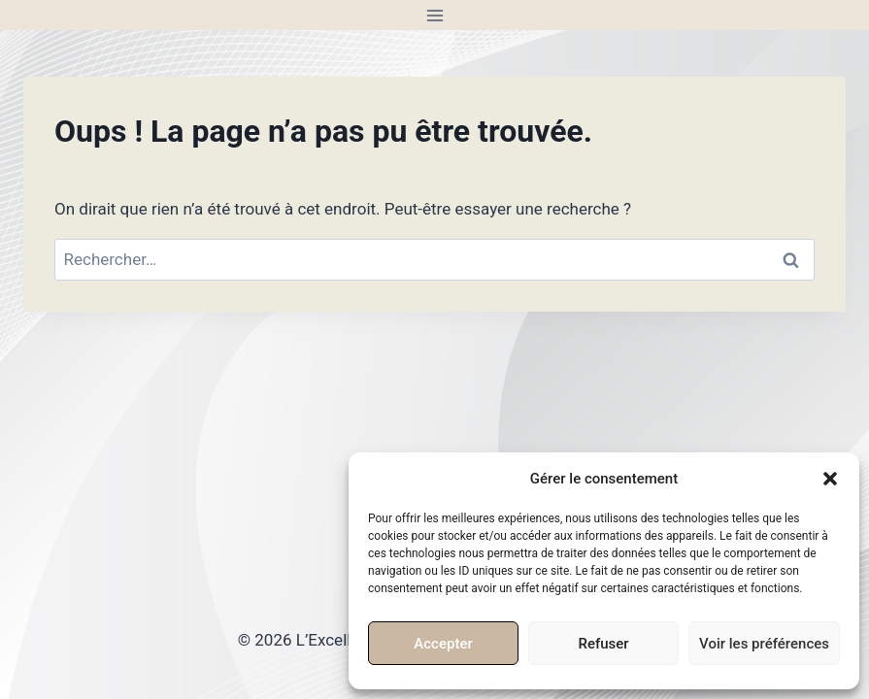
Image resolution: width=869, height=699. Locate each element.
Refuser (603, 643)
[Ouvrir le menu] (434, 15)
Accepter (443, 643)
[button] (830, 478)
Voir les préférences (764, 643)
